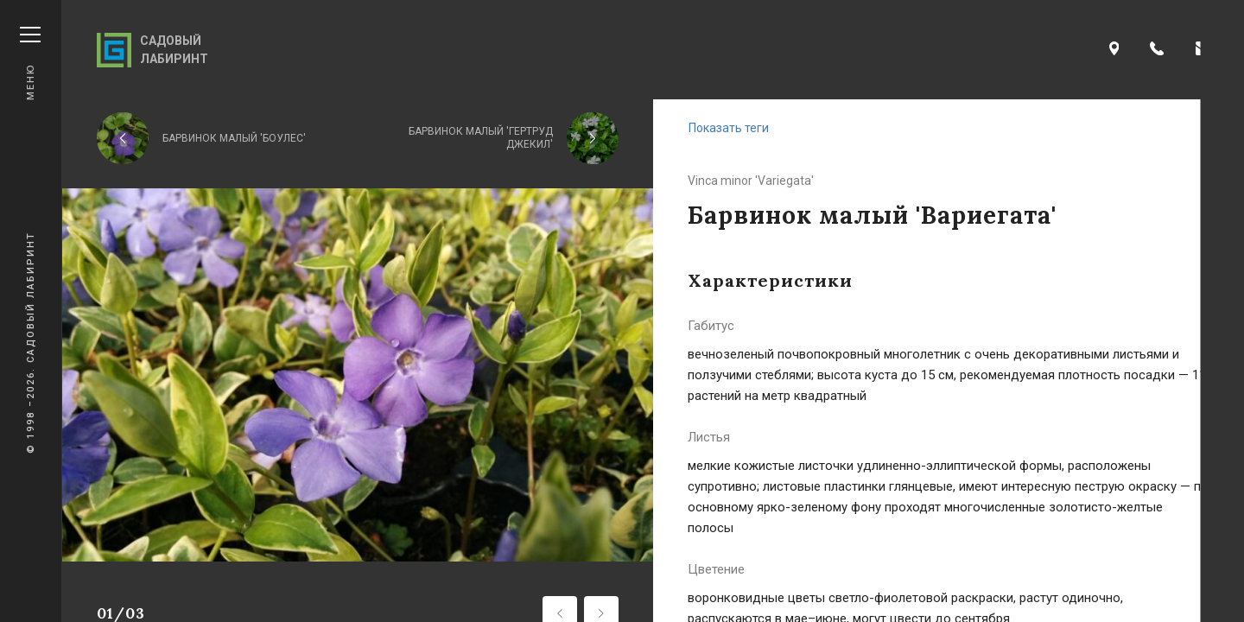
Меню (30, 63)
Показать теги (729, 128)
